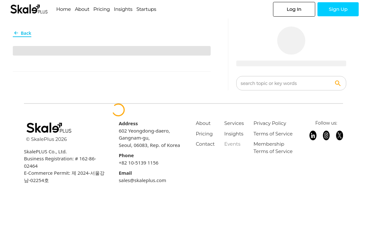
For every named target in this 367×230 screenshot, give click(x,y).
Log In (294, 9)
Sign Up (338, 9)
